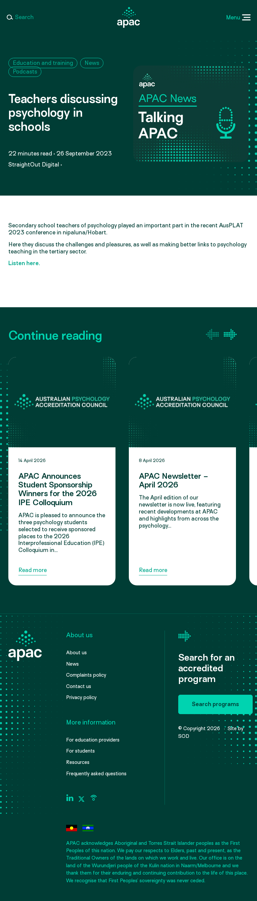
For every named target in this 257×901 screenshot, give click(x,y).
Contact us (78, 686)
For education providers (92, 740)
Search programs (215, 704)
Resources (77, 762)
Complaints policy (86, 675)
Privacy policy (81, 697)
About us (76, 652)
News (91, 63)
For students (80, 751)
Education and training (43, 63)
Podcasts (25, 72)
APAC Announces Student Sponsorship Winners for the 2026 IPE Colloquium (57, 489)
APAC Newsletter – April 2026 (173, 480)
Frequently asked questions (96, 773)
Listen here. (24, 263)
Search (24, 17)
